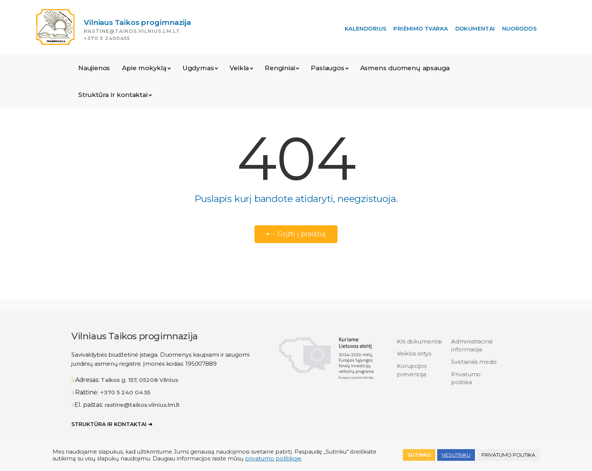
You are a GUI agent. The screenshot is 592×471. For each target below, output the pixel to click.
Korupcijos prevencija (412, 369)
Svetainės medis (473, 361)
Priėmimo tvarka (420, 28)
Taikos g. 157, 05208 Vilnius (139, 379)
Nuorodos (519, 28)
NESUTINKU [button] (456, 455)
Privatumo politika (466, 378)
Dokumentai (475, 28)
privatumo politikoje (273, 458)
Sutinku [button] (419, 455)
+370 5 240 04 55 (125, 392)
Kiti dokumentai (419, 341)
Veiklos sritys (414, 353)
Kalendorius (366, 28)
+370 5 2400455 (107, 38)
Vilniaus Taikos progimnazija (137, 22)
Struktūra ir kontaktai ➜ (112, 424)
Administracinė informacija (472, 345)
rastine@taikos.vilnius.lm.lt (132, 31)
